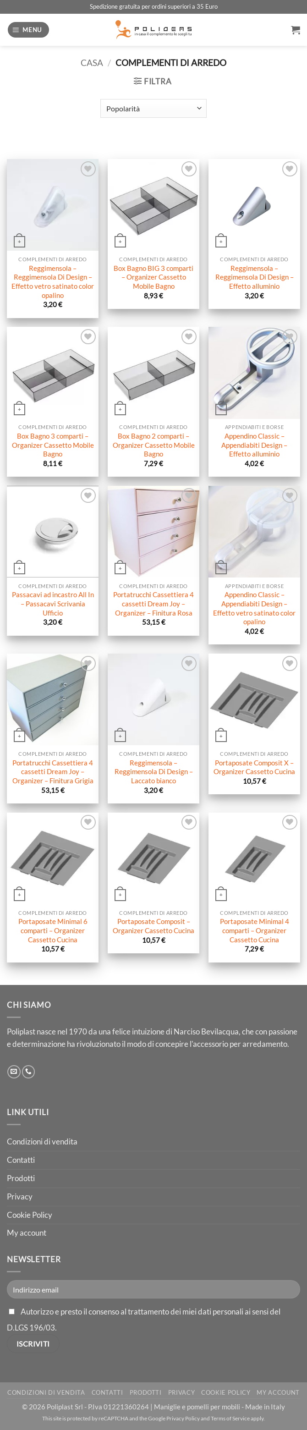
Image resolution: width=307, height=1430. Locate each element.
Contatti (21, 1160)
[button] (28, 30)
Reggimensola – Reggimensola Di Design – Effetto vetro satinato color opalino (52, 281)
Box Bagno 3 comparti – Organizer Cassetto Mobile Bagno (53, 445)
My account (26, 1233)
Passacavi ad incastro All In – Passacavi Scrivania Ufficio (53, 603)
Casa (92, 62)
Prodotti (21, 1178)
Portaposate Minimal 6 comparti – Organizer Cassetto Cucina (53, 930)
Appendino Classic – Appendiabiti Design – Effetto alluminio (254, 445)
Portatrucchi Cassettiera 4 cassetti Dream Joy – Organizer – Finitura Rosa (153, 603)
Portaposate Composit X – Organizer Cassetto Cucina (254, 767)
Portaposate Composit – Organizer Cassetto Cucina (153, 926)
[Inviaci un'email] (14, 1071)
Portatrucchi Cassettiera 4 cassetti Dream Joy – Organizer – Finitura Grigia (52, 772)
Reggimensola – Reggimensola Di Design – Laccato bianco (154, 772)
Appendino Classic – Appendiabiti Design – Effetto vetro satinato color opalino (254, 608)
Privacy (20, 1196)
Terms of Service (230, 1418)
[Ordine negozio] (153, 108)
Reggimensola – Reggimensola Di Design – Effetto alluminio (254, 277)
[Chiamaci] (28, 1071)
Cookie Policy (29, 1215)
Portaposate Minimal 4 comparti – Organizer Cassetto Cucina (254, 930)
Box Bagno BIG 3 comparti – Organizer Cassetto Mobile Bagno (153, 277)
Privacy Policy (183, 1418)
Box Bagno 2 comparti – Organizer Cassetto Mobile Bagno (154, 445)
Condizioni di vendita (42, 1141)
